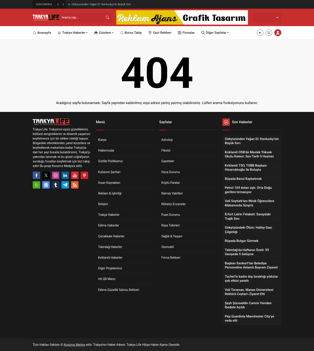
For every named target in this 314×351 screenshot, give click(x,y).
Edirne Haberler (108, 225)
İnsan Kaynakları (109, 182)
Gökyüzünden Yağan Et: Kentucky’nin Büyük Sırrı (101, 4)
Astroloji (167, 140)
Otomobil (167, 247)
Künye (102, 140)
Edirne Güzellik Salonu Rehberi (118, 290)
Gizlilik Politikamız (110, 161)
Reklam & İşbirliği (109, 193)
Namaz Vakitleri (172, 193)
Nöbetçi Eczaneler (173, 204)
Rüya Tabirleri (170, 225)
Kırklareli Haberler (110, 257)
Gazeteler (167, 161)
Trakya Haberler (108, 214)
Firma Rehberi (170, 257)
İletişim (103, 204)
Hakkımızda (106, 150)
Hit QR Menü (106, 279)
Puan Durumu (170, 214)
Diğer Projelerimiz (110, 268)
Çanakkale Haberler (111, 236)
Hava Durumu (170, 172)
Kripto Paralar (170, 182)
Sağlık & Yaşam (171, 236)
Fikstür (166, 150)
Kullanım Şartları (109, 172)
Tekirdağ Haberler (110, 247)
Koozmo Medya (74, 344)
